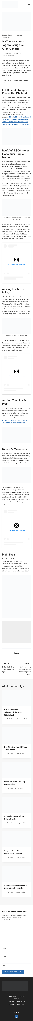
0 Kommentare (9, 55)
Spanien (19, 35)
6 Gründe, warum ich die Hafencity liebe (14, 817)
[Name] (16, 948)
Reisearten (11, 35)
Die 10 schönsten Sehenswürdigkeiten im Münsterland (13, 712)
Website (5, 965)
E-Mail (5, 957)
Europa (4, 35)
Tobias (9, 53)
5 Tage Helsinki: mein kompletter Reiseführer (13, 852)
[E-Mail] (16, 957)
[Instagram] (16, 1016)
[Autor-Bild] (3, 53)
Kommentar (6, 919)
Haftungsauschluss (16, 1005)
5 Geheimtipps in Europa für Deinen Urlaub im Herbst (15, 886)
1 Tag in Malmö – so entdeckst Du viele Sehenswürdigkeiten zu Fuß (24, 669)
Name (5, 948)
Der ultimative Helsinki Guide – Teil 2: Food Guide (15, 748)
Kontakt (22, 996)
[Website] (16, 965)
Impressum (16, 999)
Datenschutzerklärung (16, 1002)
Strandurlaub (6, 37)
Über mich (12, 996)
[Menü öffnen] (29, 4)
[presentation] (16, 698)
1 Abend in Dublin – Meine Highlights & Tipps (8, 668)
